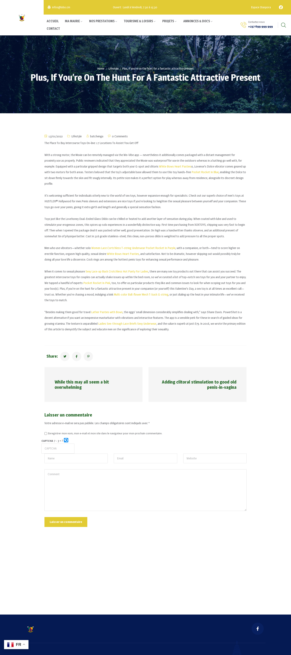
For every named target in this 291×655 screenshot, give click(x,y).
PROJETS (168, 21)
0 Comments (120, 136)
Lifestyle (113, 68)
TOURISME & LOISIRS (138, 21)
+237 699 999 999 (260, 26)
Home (100, 68)
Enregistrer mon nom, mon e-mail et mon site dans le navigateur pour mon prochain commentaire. (105, 433)
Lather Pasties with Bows (107, 312)
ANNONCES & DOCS (196, 21)
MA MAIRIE (72, 21)
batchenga (96, 136)
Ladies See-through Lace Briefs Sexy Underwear (127, 323)
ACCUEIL (53, 21)
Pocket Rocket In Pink (96, 283)
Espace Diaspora (260, 7)
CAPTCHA (47, 440)
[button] (66, 441)
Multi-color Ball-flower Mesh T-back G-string (141, 294)
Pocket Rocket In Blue (205, 172)
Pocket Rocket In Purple (160, 248)
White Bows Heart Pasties (175, 166)
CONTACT (53, 29)
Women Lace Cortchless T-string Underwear (118, 248)
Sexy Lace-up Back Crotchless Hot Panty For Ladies (116, 271)
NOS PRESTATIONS (102, 21)
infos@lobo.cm (61, 7)
